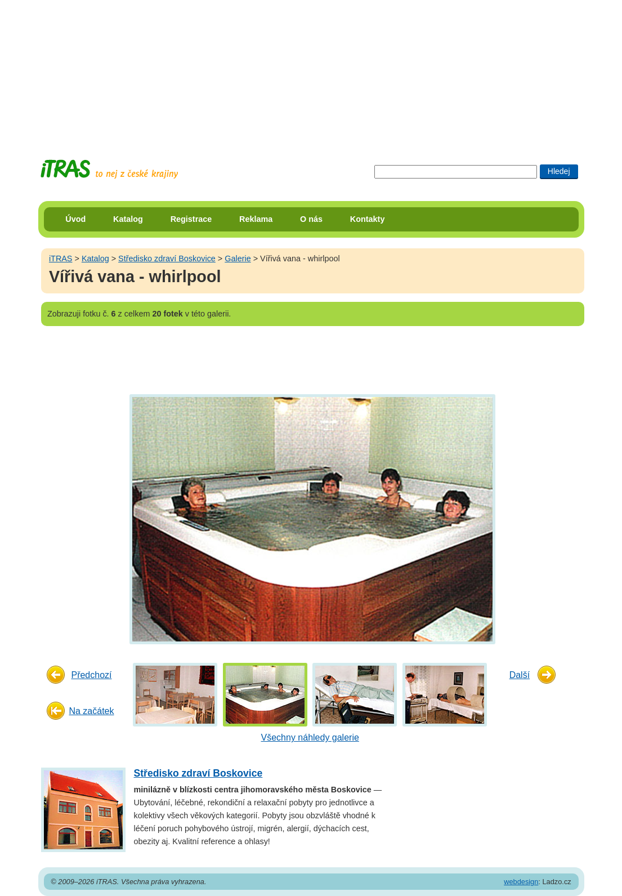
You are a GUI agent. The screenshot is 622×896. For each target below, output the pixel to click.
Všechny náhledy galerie (310, 737)
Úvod (75, 219)
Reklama (255, 219)
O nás (311, 219)
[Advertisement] (311, 70)
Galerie (237, 258)
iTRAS (61, 258)
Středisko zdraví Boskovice (167, 258)
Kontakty (367, 219)
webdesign (521, 881)
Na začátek (91, 711)
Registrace (191, 219)
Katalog (128, 219)
